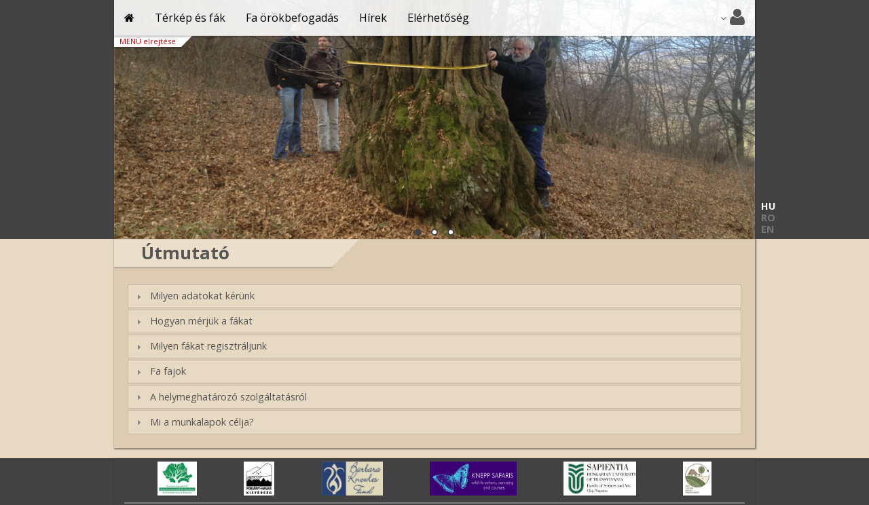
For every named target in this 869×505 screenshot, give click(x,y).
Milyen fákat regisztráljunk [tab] (199, 345)
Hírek (373, 17)
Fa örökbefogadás (292, 17)
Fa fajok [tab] (159, 370)
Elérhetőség (438, 17)
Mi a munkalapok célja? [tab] (193, 421)
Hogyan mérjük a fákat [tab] (192, 320)
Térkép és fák (190, 17)
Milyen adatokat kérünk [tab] (193, 295)
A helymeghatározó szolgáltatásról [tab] (219, 396)
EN (767, 229)
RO (768, 217)
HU (768, 206)
